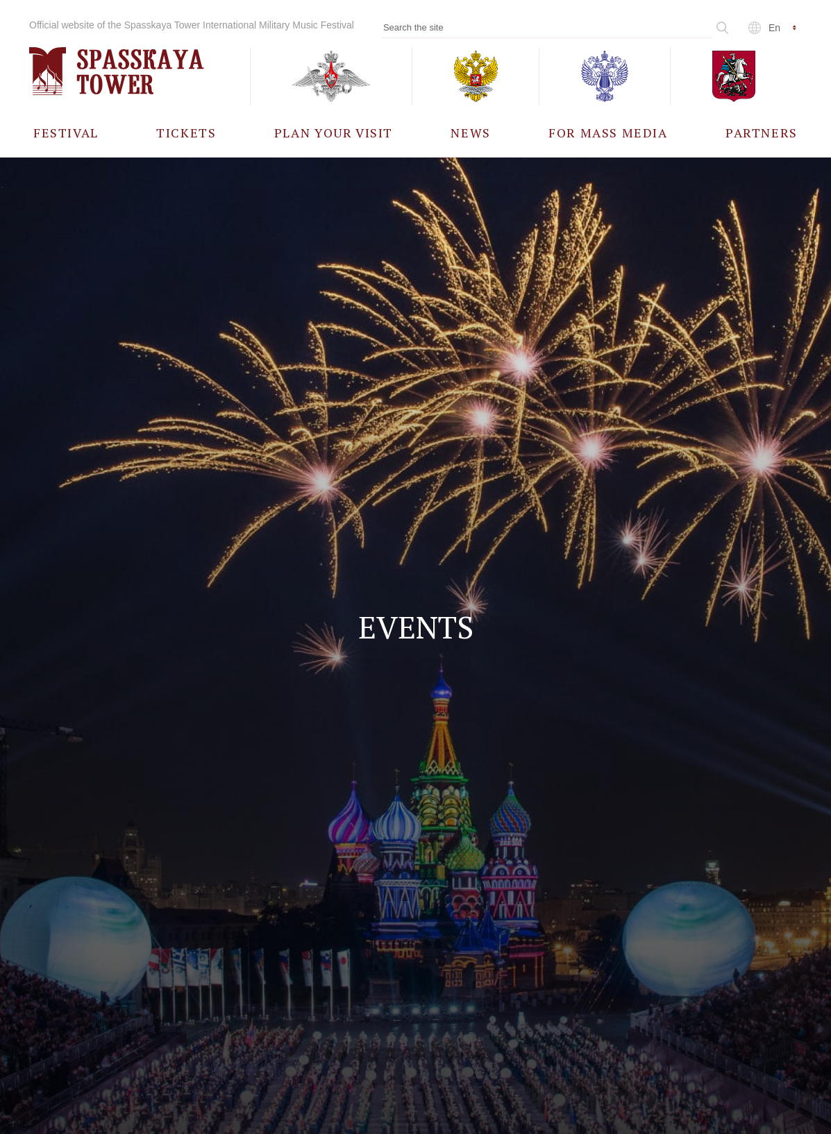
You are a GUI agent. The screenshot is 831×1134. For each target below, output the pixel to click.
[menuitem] (66, 132)
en (774, 27)
